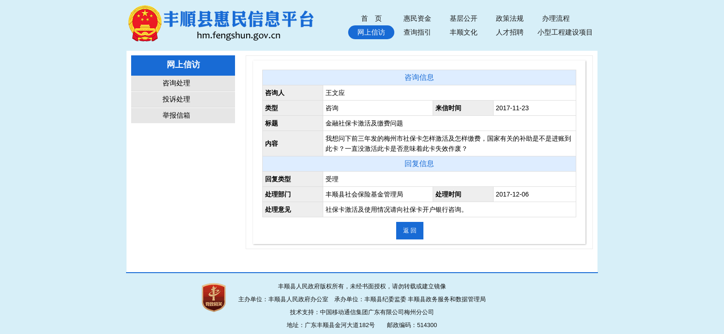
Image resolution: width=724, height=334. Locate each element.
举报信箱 (176, 115)
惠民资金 (417, 18)
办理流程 (556, 18)
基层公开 (463, 18)
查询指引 (417, 32)
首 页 (371, 18)
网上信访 (371, 32)
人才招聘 (510, 32)
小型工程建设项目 (565, 32)
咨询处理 (176, 83)
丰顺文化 (463, 32)
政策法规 (510, 18)
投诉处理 (176, 99)
